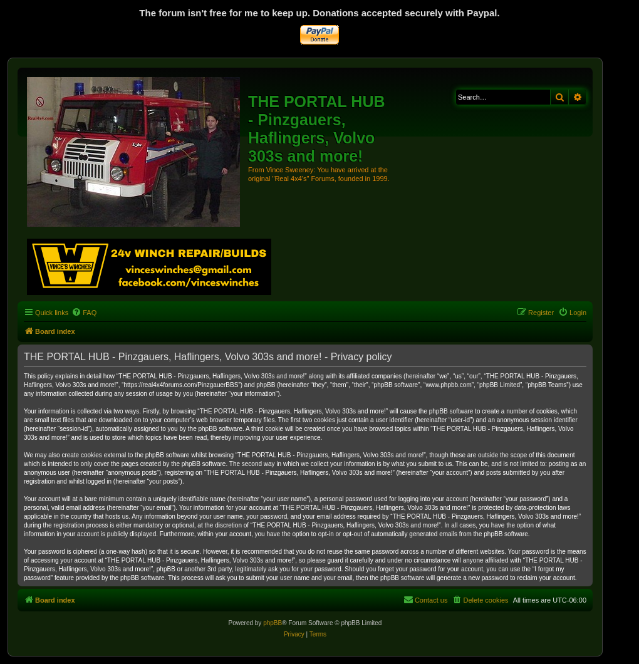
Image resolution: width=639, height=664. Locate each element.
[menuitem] (83, 312)
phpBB (272, 623)
